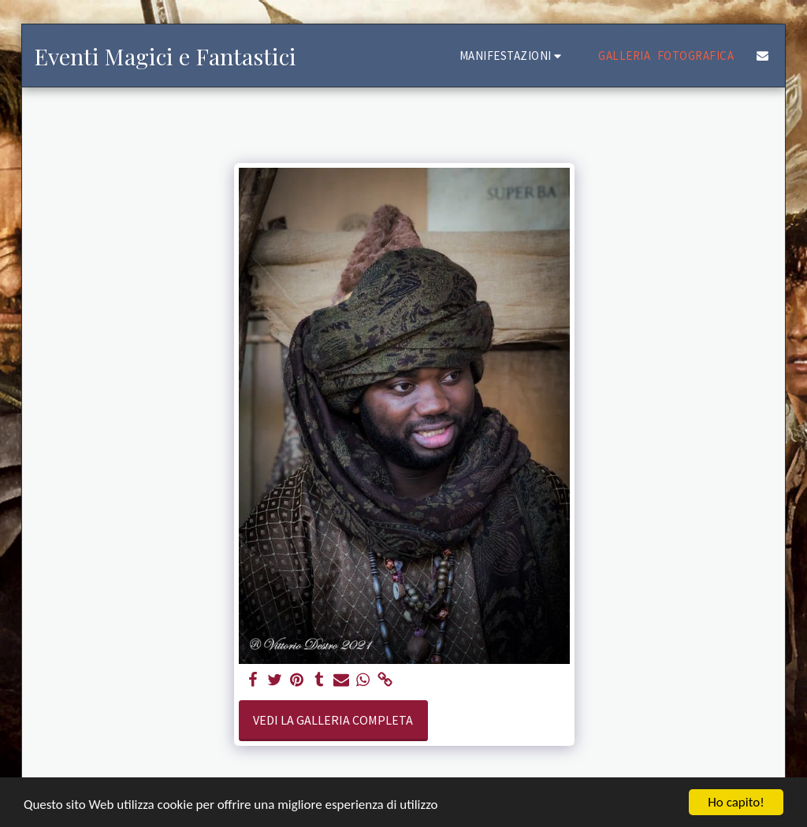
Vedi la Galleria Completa (333, 720)
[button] (513, 55)
